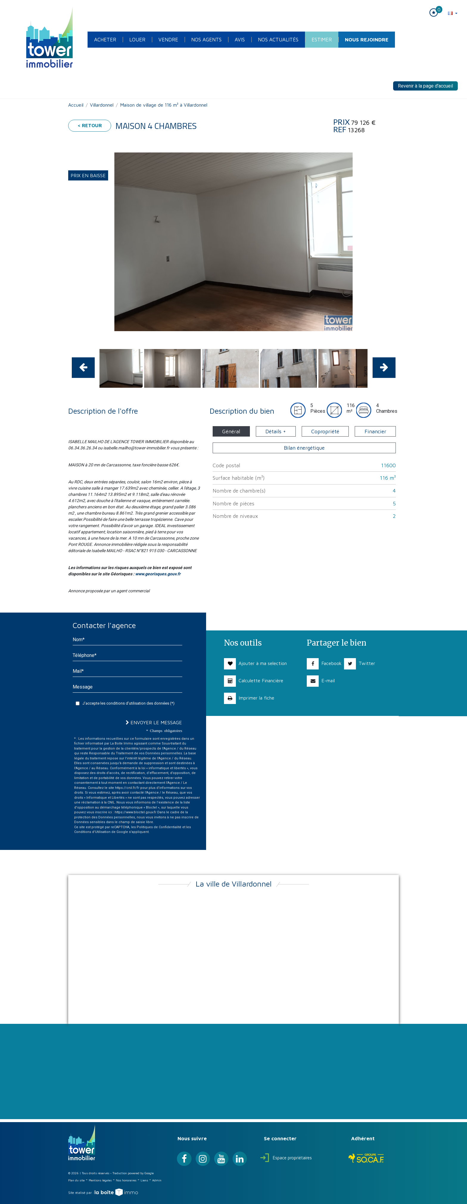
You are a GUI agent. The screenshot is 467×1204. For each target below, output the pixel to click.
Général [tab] (231, 431)
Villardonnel (101, 105)
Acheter (105, 40)
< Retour (89, 125)
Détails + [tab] (275, 431)
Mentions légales (100, 1180)
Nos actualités (278, 40)
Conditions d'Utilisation (92, 832)
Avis (240, 40)
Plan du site (76, 1180)
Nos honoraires (126, 1180)
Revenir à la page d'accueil (425, 86)
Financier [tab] (375, 431)
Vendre (168, 40)
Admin (156, 1180)
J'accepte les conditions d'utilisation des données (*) (128, 703)
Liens (144, 1180)
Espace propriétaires (286, 1157)
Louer (137, 40)
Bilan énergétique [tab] (304, 448)
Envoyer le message (154, 722)
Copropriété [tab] (325, 431)
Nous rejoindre (366, 40)
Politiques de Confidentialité (159, 827)
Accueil (75, 105)
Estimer (322, 40)
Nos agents (206, 40)
